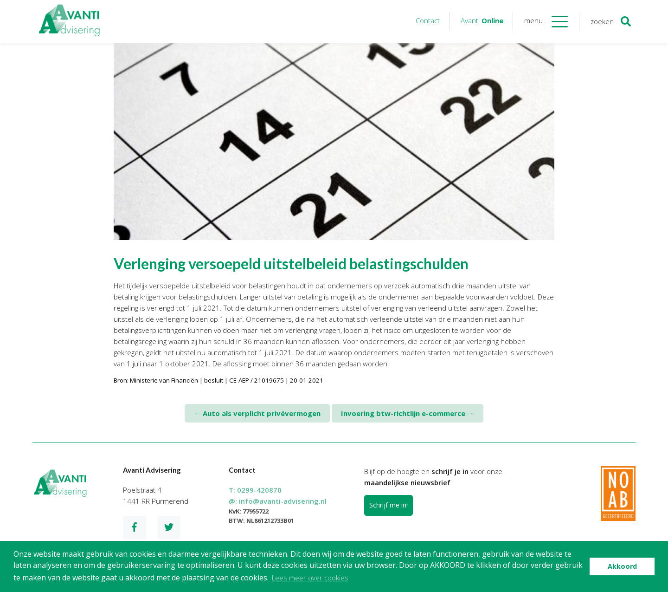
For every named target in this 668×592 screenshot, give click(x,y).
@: (278, 501)
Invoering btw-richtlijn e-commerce (407, 413)
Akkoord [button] (622, 566)
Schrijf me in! (388, 505)
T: (255, 489)
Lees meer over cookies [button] (310, 577)
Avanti (482, 20)
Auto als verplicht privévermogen (257, 413)
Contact (428, 20)
